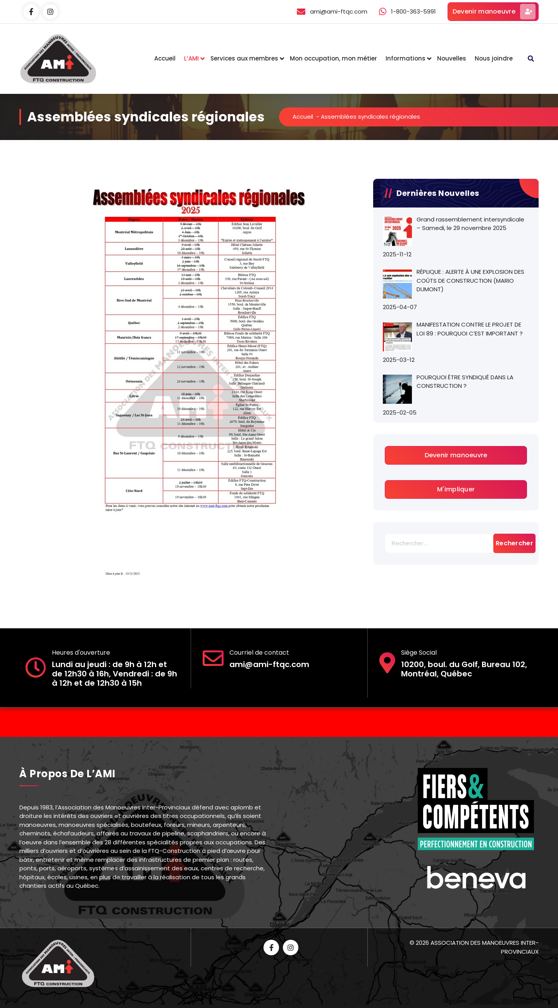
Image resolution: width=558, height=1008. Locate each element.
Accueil (165, 58)
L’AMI (191, 58)
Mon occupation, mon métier (333, 58)
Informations (405, 58)
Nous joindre (494, 58)
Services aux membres (244, 58)
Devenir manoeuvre (494, 11)
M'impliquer (456, 489)
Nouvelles (451, 58)
